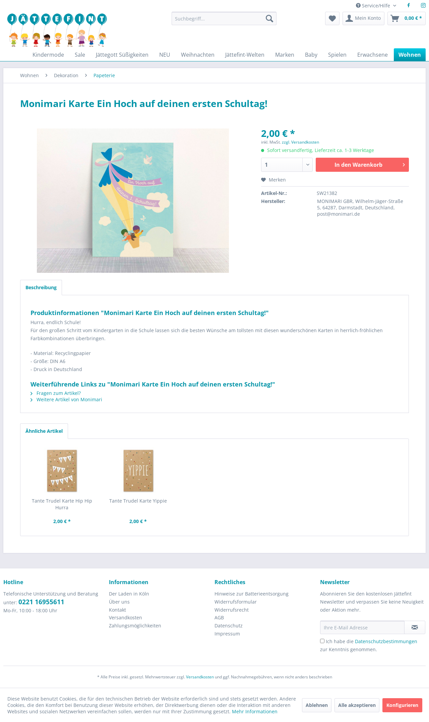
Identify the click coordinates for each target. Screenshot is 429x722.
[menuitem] (224, 22)
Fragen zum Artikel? (55, 393)
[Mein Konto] (363, 18)
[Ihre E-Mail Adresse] (362, 627)
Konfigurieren (402, 705)
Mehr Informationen (255, 711)
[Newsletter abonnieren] (414, 627)
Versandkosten (125, 617)
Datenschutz (228, 625)
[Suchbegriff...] (224, 18)
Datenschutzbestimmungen (386, 641)
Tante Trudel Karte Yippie (138, 501)
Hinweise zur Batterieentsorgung (251, 593)
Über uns (119, 602)
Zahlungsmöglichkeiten (135, 625)
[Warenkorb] (406, 18)
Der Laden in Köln (129, 593)
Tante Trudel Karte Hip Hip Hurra (62, 504)
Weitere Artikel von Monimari (66, 399)
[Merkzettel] (332, 18)
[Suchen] (269, 18)
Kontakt (117, 610)
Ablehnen (317, 705)
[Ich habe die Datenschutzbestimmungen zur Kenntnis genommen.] (322, 641)
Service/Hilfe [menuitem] (373, 5)
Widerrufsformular (235, 602)
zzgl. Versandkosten (300, 142)
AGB (219, 617)
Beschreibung (41, 287)
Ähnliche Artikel (44, 431)
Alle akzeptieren (357, 705)
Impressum (227, 633)
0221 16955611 (41, 602)
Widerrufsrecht (231, 610)
